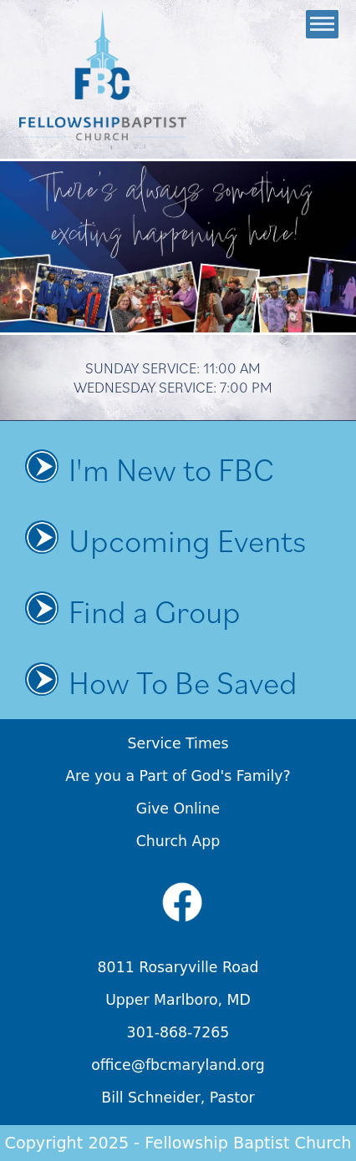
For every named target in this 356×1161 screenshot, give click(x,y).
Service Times (178, 743)
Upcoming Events (187, 540)
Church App (178, 841)
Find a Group (155, 611)
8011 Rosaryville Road (178, 967)
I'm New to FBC (171, 469)
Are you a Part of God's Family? (177, 776)
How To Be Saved (183, 682)
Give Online (178, 808)
